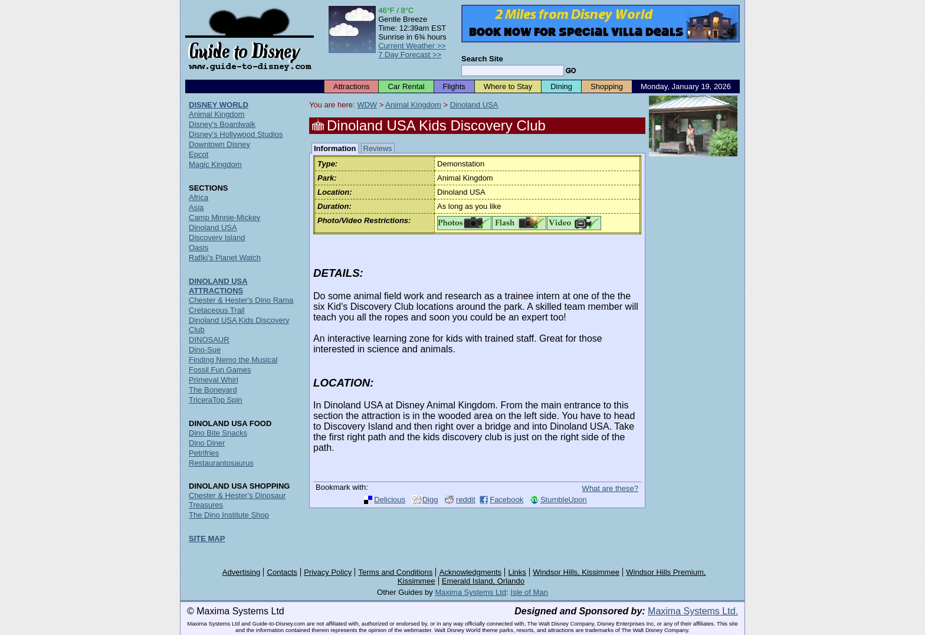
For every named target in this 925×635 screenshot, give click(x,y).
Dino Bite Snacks (218, 432)
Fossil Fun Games (220, 369)
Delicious (389, 499)
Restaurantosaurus (221, 463)
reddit (465, 499)
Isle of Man (529, 592)
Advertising (241, 572)
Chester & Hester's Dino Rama (241, 300)
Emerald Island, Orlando (483, 581)
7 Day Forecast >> (409, 54)
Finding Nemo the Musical (233, 359)
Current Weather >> (412, 45)
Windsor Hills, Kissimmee (576, 572)
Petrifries (204, 453)
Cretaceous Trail (217, 310)
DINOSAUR (209, 339)
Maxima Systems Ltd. (693, 611)
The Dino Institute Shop (229, 514)
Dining (561, 86)
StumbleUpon (563, 499)
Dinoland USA (474, 104)
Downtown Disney (219, 144)
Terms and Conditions (396, 572)
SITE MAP (207, 538)
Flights (454, 86)
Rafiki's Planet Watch (225, 257)
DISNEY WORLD (218, 104)
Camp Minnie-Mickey (224, 217)
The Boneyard (213, 389)
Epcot (198, 154)
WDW (367, 104)
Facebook (506, 499)
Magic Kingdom (215, 164)
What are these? (610, 488)
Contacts (282, 572)
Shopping (607, 86)
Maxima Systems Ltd (470, 592)
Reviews (377, 148)
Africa (198, 197)
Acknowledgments (470, 572)
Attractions (351, 86)
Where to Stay (508, 86)
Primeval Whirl (213, 379)
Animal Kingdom (413, 104)
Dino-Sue (205, 349)
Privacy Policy (328, 572)
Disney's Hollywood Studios (236, 134)
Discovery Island (217, 237)
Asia (196, 207)
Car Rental (406, 86)
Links (517, 572)
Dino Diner (207, 442)
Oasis (198, 247)
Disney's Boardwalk (222, 124)
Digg (430, 499)
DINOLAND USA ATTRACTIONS (218, 286)
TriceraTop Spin (215, 399)
